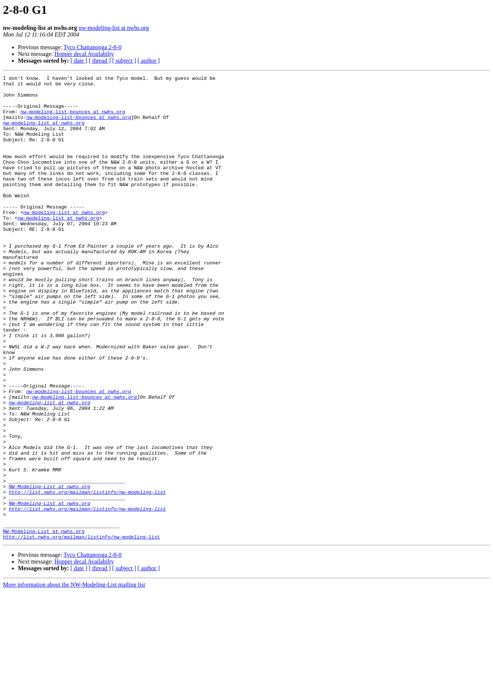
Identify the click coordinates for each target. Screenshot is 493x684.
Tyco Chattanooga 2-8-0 (92, 47)
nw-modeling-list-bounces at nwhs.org (73, 119)
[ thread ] (100, 60)
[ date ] (78, 60)
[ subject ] (124, 60)
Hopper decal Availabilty (84, 54)
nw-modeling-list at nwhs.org (114, 28)
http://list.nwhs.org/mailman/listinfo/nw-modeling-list (87, 575)
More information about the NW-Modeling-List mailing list (74, 677)
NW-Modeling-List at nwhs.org (49, 569)
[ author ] (149, 60)
